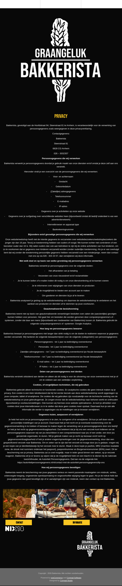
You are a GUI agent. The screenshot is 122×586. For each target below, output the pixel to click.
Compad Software (74, 578)
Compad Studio (66, 581)
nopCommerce (57, 578)
